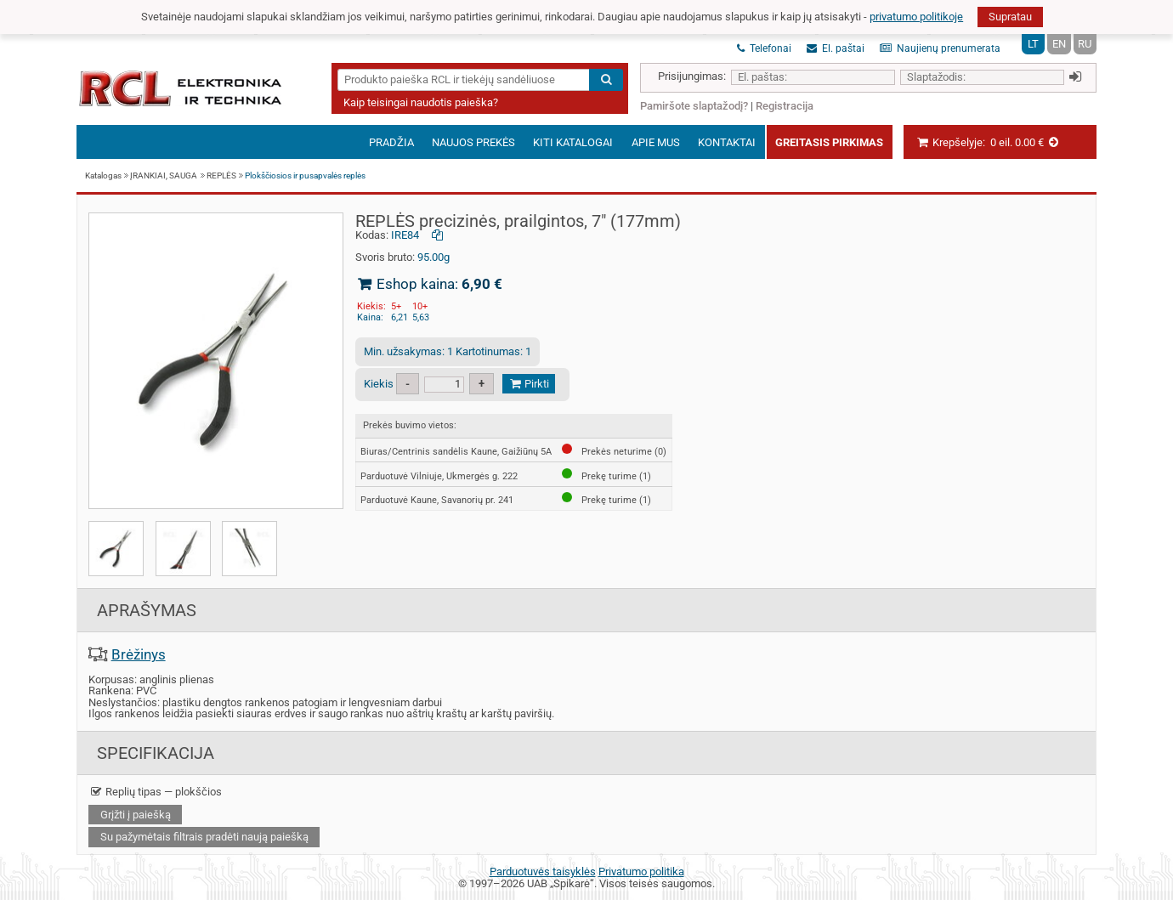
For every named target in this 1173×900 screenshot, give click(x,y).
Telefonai (764, 48)
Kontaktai (727, 142)
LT (1033, 43)
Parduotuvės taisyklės (543, 871)
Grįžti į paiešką (135, 814)
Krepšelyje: (988, 142)
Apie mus (656, 142)
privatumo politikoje (916, 16)
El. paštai (835, 48)
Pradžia (391, 142)
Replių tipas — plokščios (155, 791)
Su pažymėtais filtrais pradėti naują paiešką (204, 836)
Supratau (1010, 16)
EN (1059, 43)
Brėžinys (138, 654)
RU (1084, 43)
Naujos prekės (473, 142)
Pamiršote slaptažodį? (694, 105)
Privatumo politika (641, 871)
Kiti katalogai (573, 142)
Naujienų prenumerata (940, 48)
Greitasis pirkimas (829, 142)
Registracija (784, 105)
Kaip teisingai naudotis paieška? (420, 102)
